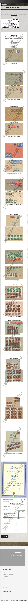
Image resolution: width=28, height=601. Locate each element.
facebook (18, 560)
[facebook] (14, 17)
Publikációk (5, 576)
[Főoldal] (4, 4)
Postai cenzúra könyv (7, 580)
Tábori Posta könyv (7, 578)
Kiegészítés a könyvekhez (8, 574)
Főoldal (4, 572)
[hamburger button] (1, 1)
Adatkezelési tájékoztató (8, 595)
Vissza (5, 536)
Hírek (4, 583)
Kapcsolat (5, 587)
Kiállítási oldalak (6, 585)
